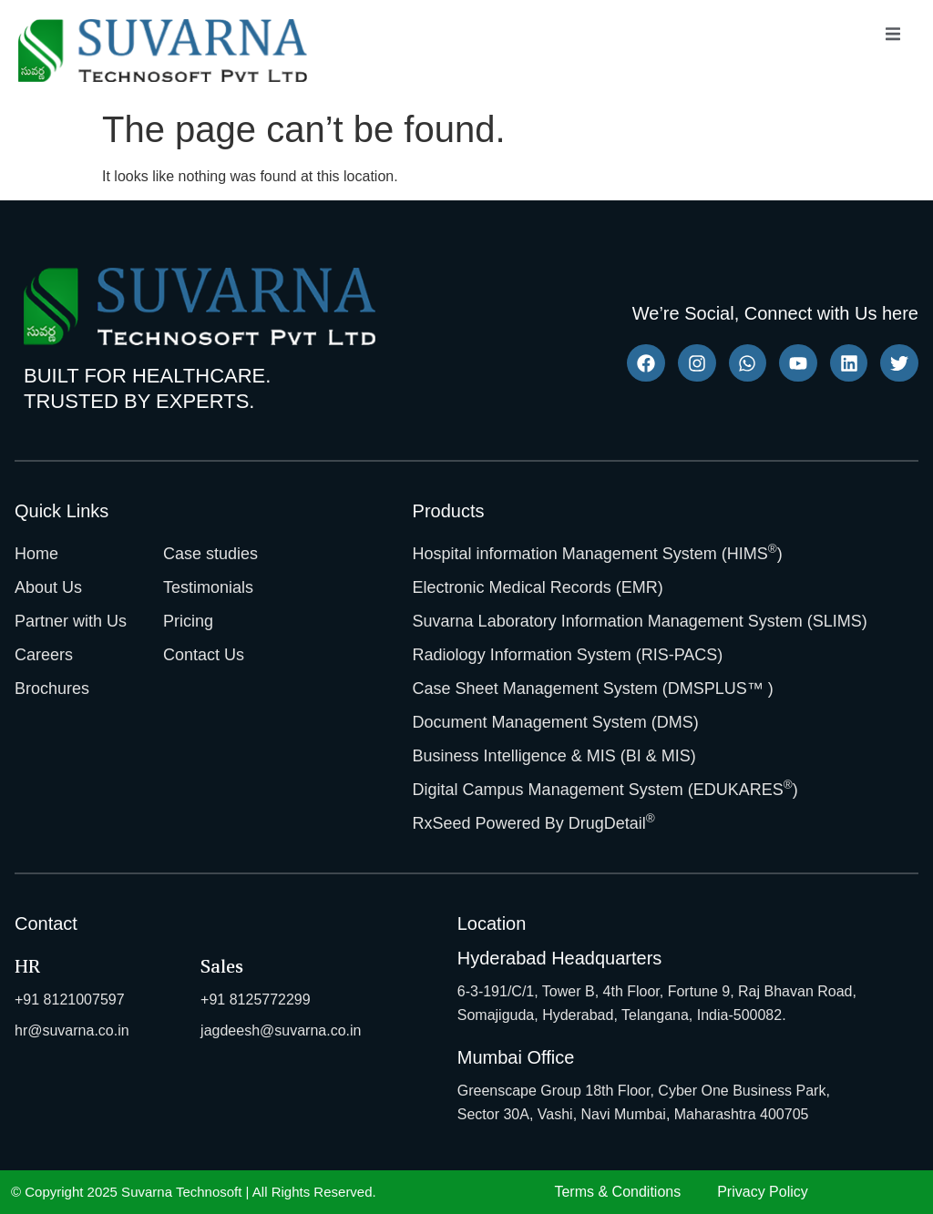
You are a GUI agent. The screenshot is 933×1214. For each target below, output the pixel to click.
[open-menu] (893, 37)
